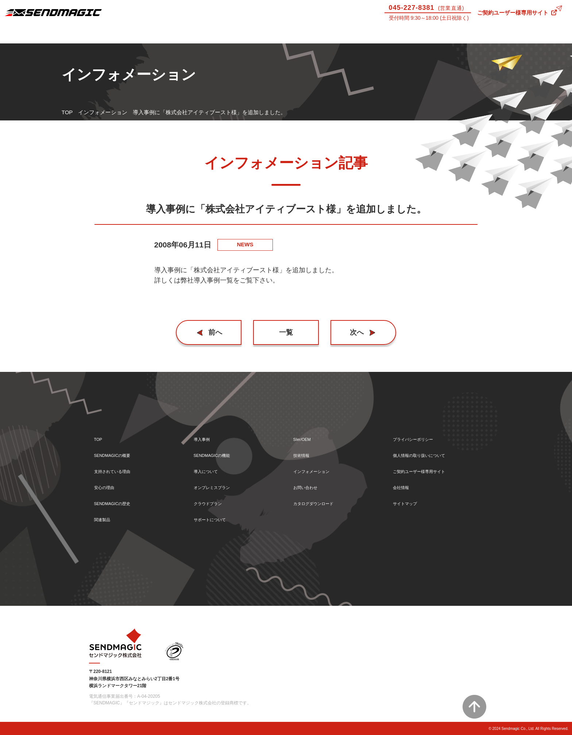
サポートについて (321, 34)
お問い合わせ (536, 34)
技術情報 (464, 34)
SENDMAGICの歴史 (119, 501)
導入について (250, 34)
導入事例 (107, 34)
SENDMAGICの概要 (119, 449)
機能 (179, 34)
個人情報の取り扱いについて (428, 449)
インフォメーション (102, 112)
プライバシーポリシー (420, 431)
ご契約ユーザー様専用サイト (512, 12)
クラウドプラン (213, 501)
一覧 (286, 332)
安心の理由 (107, 484)
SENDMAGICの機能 (218, 449)
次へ (354, 332)
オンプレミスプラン (218, 484)
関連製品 (105, 519)
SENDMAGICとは (35, 34)
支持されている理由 (118, 466)
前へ (218, 332)
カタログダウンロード (320, 501)
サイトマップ (409, 501)
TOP (67, 112)
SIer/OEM (393, 34)
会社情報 (404, 484)
